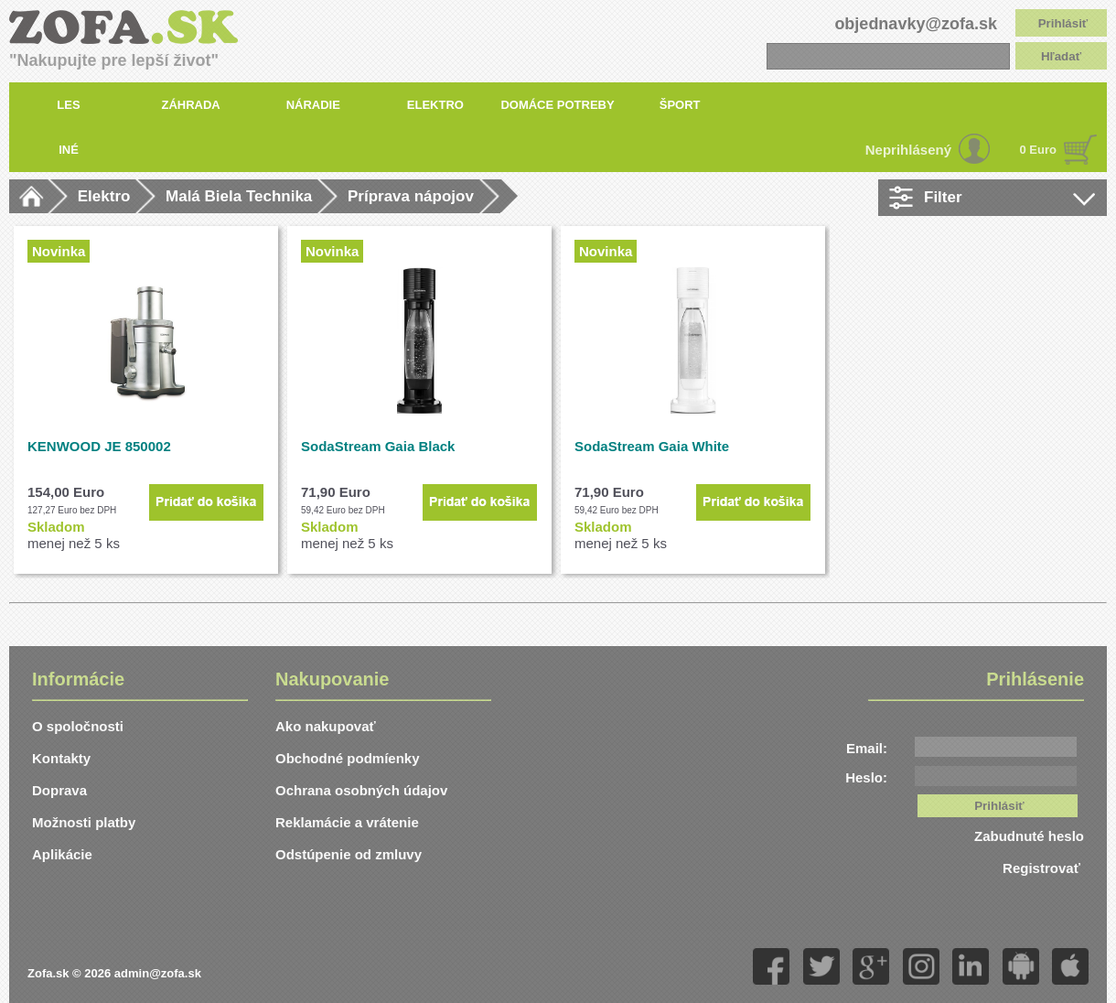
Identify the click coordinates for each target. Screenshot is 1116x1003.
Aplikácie (62, 854)
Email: (866, 748)
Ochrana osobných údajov (361, 790)
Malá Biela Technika (239, 196)
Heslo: (866, 777)
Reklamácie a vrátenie (347, 822)
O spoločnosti (77, 726)
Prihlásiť (1063, 23)
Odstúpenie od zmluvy (348, 854)
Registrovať (1043, 868)
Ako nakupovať (325, 726)
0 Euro (1038, 149)
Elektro (104, 196)
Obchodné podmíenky (347, 758)
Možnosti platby (83, 822)
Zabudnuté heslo (1029, 836)
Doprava (59, 790)
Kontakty (61, 758)
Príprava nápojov (411, 196)
